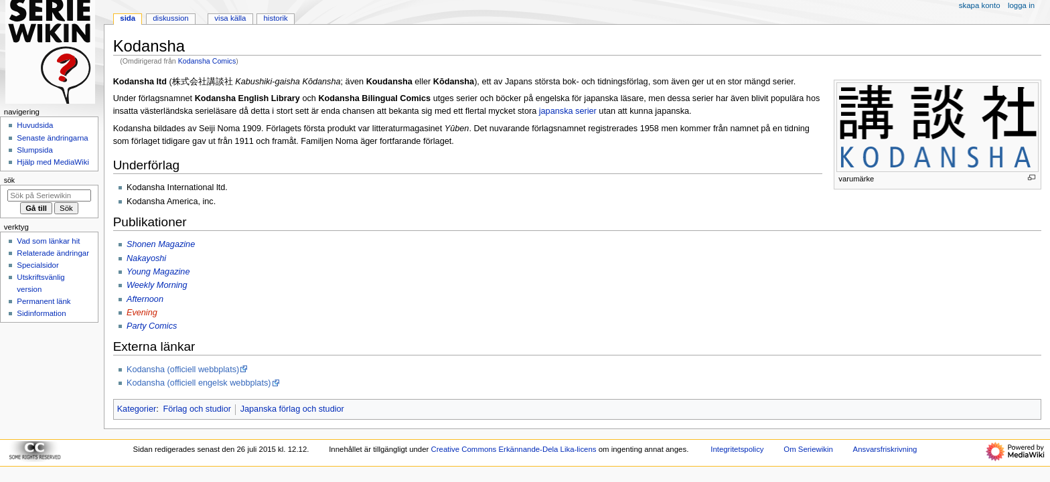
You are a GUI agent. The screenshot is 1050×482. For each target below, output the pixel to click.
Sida (127, 18)
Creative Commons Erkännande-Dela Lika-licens (514, 449)
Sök (9, 180)
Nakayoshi (146, 258)
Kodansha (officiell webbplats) (183, 369)
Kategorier (137, 409)
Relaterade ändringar (53, 253)
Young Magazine (158, 271)
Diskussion (170, 18)
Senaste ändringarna (52, 138)
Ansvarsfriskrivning (885, 449)
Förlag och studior (197, 409)
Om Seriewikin (808, 449)
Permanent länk (43, 301)
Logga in (1021, 5)
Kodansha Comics (207, 61)
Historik (276, 18)
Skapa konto (979, 5)
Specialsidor (37, 265)
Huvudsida (35, 125)
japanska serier (568, 111)
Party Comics (152, 326)
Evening (142, 312)
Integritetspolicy (736, 449)
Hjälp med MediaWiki (53, 162)
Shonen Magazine (161, 244)
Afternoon (145, 299)
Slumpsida (34, 150)
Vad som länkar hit (48, 241)
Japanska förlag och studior (292, 409)
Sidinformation (41, 313)
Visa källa (230, 18)
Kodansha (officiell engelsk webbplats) (199, 383)
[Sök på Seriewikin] (49, 195)
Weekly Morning (157, 285)
